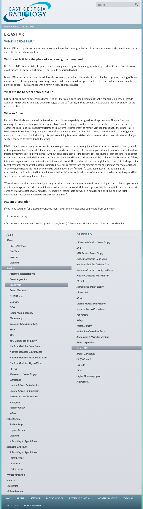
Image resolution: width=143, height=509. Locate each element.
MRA (12, 329)
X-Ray (13, 413)
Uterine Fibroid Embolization (24, 385)
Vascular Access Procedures (24, 396)
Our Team (15, 251)
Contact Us (12, 485)
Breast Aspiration (18, 279)
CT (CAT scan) (17, 296)
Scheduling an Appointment (24, 441)
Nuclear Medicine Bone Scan (25, 346)
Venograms (15, 401)
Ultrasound (15, 379)
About (10, 240)
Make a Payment (15, 491)
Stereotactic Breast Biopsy (23, 374)
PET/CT (13, 368)
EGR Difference (18, 245)
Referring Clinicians (17, 446)
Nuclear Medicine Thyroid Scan (26, 363)
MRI (12, 335)
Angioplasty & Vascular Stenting (93, 336)
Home (7, 26)
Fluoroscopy (16, 318)
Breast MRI (15, 284)
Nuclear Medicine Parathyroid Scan (28, 357)
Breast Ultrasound (19, 290)
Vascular (11, 480)
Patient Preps (16, 424)
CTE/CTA (14, 301)
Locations (14, 262)
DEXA (12, 307)
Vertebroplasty (17, 407)
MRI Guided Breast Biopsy (23, 340)
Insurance (15, 256)
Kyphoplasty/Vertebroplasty (24, 323)
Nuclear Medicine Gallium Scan (26, 351)
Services (17, 26)
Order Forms (16, 468)
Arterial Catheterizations (22, 273)
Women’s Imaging (16, 474)
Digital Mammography (21, 312)
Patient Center (14, 418)
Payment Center (18, 429)
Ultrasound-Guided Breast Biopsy (94, 242)
